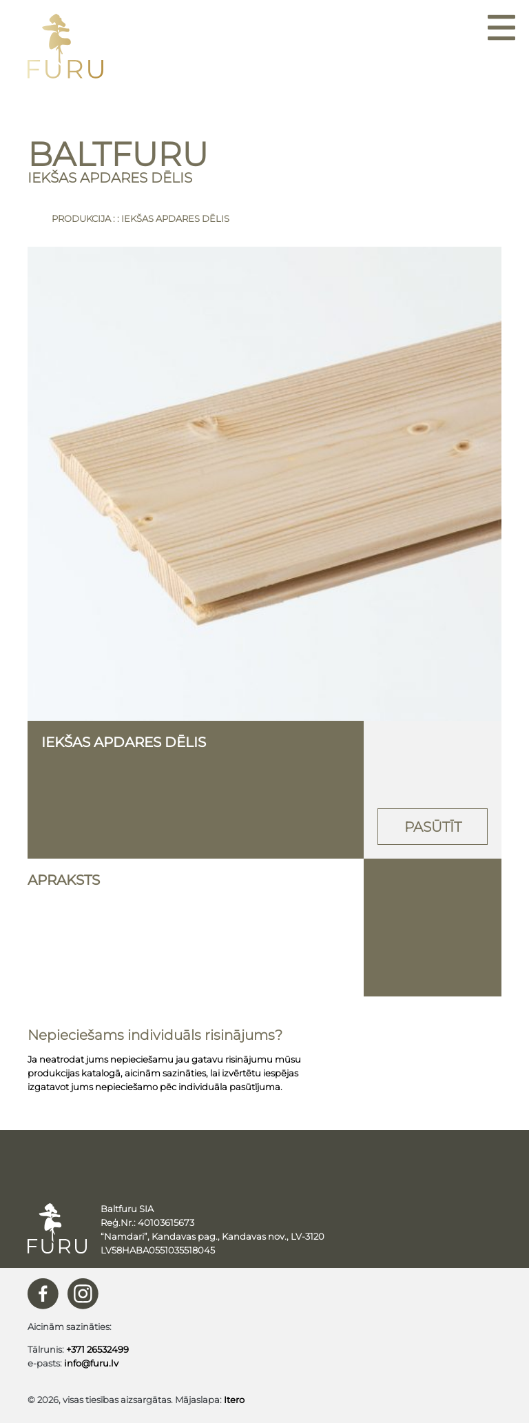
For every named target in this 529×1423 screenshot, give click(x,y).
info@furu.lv (91, 1363)
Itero (234, 1399)
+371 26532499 (97, 1349)
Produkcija (81, 218)
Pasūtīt (432, 827)
